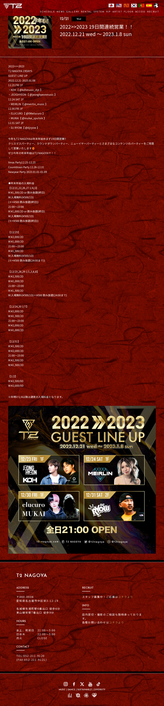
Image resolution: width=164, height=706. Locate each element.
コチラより (125, 597)
